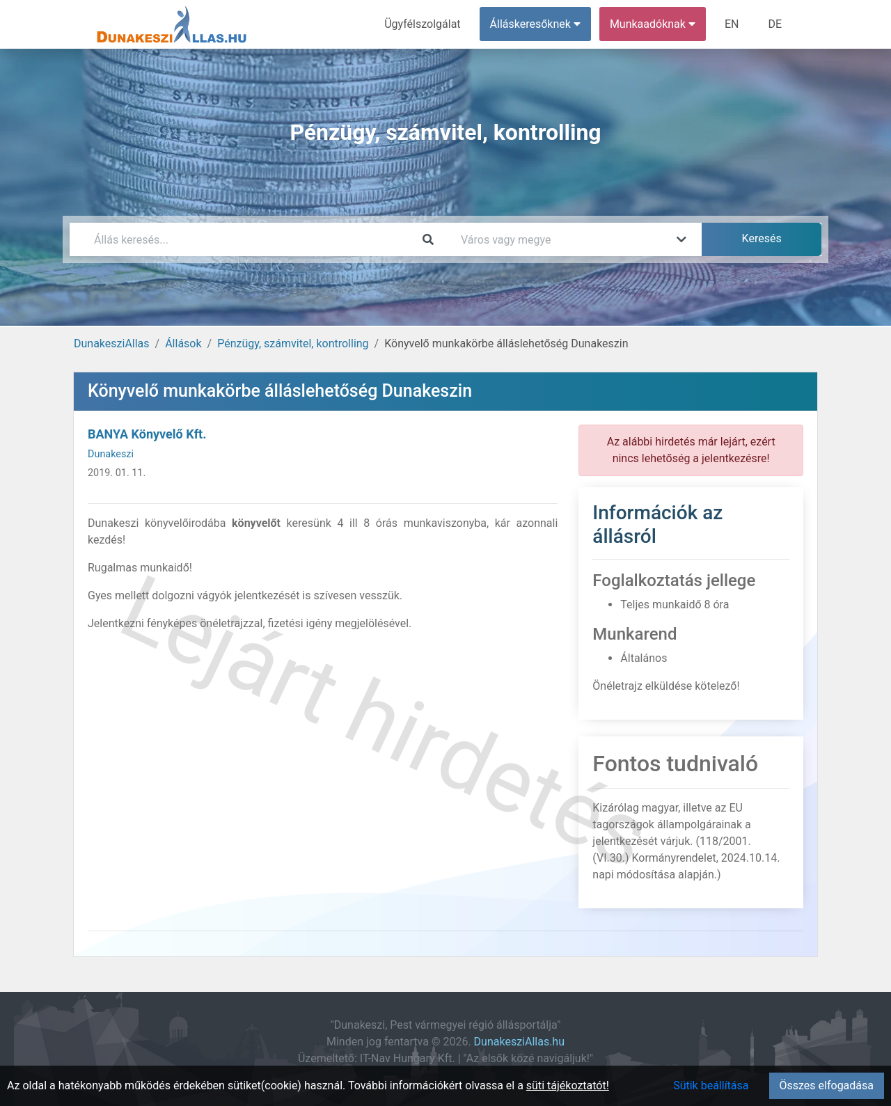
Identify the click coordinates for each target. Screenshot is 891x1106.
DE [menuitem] (775, 24)
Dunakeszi (111, 454)
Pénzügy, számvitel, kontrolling (292, 343)
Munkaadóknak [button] (652, 24)
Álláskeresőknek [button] (535, 24)
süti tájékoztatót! (567, 1085)
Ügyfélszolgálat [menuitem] (422, 24)
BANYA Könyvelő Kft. (147, 434)
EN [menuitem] (732, 24)
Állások (183, 343)
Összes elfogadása (827, 1085)
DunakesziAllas (112, 343)
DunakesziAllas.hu (519, 1041)
